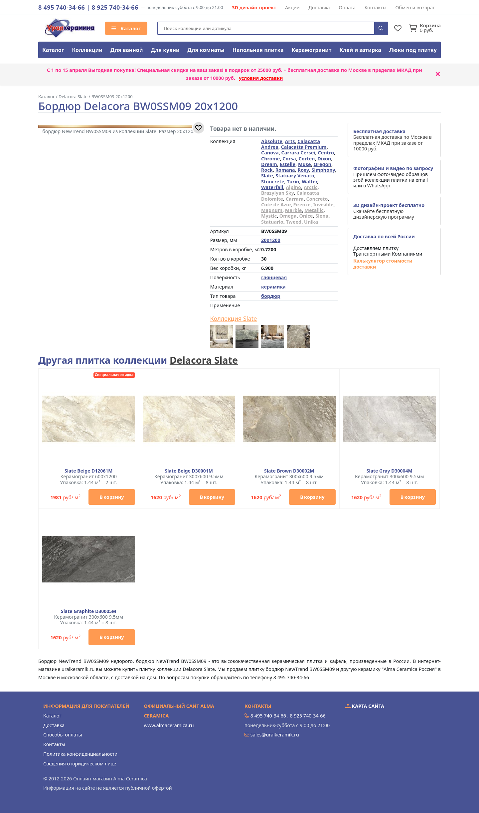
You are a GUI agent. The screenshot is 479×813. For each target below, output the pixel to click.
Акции (292, 7)
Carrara (295, 199)
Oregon (322, 164)
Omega (288, 216)
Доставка (319, 7)
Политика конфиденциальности (80, 754)
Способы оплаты (62, 734)
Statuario (272, 222)
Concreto (317, 199)
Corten (307, 158)
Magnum (271, 210)
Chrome (270, 158)
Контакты (376, 7)
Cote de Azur (276, 204)
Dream (269, 164)
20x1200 (270, 240)
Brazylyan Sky (277, 193)
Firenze (302, 204)
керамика (273, 287)
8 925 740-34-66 (115, 7)
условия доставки (261, 78)
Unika (311, 222)
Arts (290, 141)
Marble (293, 210)
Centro (326, 152)
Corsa (289, 158)
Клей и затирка (360, 50)
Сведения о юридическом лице (79, 763)
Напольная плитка (258, 50)
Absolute (271, 141)
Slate (267, 175)
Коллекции (87, 50)
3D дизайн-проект (254, 7)
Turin (293, 181)
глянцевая (274, 277)
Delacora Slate (204, 359)
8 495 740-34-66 (61, 7)
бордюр (270, 296)
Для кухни (165, 50)
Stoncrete (272, 181)
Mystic (269, 216)
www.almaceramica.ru (169, 725)
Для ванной (126, 50)
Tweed (294, 222)
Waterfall (272, 187)
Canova (270, 152)
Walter (309, 181)
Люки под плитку (413, 50)
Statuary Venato (295, 175)
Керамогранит (311, 50)
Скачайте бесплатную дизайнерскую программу (388, 211)
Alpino (293, 187)
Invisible (323, 204)
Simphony (323, 170)
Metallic (313, 210)
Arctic (311, 187)
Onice (306, 216)
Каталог (126, 28)
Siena (321, 216)
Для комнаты (206, 50)
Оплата (347, 7)
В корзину (111, 497)
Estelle (287, 164)
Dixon (324, 158)
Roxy (303, 170)
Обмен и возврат (415, 7)
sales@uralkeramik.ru (274, 734)
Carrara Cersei (298, 152)
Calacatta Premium (304, 147)
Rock (267, 170)
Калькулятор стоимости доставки (382, 264)
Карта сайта (365, 706)
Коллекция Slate (233, 318)
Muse (304, 164)
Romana (285, 170)
